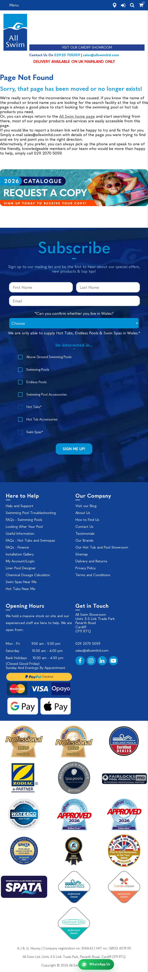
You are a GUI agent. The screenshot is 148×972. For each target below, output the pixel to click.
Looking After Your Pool (24, 527)
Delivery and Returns (91, 561)
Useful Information (20, 533)
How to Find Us (87, 520)
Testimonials (85, 533)
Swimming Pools (37, 370)
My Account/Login (20, 561)
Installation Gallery (20, 554)
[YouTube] (113, 660)
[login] (123, 5)
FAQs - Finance (17, 547)
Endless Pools (36, 382)
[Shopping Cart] (141, 5)
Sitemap (81, 554)
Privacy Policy (85, 568)
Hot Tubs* (33, 407)
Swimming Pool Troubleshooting (31, 513)
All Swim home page (77, 116)
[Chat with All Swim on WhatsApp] (96, 964)
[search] (132, 5)
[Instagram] (91, 660)
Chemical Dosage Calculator (28, 575)
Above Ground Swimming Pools (49, 357)
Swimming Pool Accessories (46, 395)
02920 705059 (67, 55)
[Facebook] (80, 660)
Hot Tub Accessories (42, 419)
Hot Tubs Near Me (20, 589)
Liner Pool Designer (21, 568)
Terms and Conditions (92, 575)
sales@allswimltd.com (101, 55)
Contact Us (84, 527)
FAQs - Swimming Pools (24, 520)
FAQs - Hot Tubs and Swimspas (30, 540)
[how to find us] (114, 5)
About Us (82, 513)
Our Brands (84, 540)
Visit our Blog (86, 506)
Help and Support (19, 506)
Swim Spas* (34, 432)
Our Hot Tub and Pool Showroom (101, 547)
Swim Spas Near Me (21, 582)
